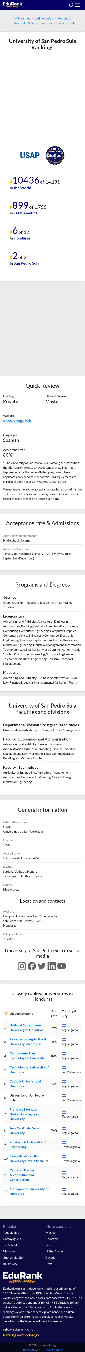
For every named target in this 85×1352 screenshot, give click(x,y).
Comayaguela (12, 1239)
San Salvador (11, 1245)
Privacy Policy (53, 1349)
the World (22, 188)
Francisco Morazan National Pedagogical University (25, 1113)
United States (54, 1251)
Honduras (64, 18)
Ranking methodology (21, 1335)
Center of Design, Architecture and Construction (22, 1174)
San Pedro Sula (24, 23)
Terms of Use (31, 1349)
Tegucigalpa (11, 1232)
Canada (50, 1257)
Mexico (50, 1232)
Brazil (49, 1263)
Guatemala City (13, 1257)
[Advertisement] (42, 98)
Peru (48, 1245)
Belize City (10, 1263)
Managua (9, 1251)
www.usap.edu (17, 420)
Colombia (52, 1239)
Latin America (44, 18)
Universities (22, 18)
